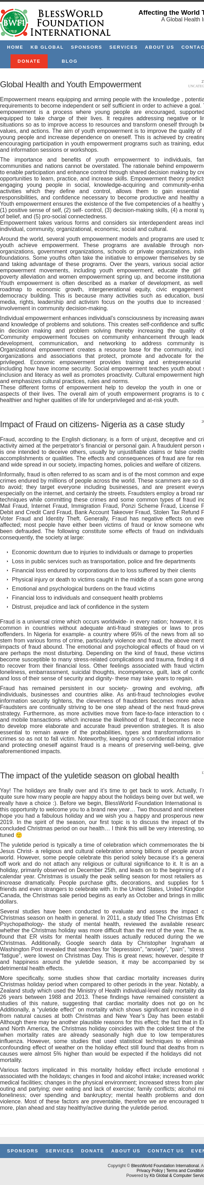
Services (123, 47)
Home (15, 47)
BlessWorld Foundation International (165, 1165)
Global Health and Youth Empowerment (70, 84)
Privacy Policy (150, 1170)
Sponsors (86, 47)
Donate (29, 61)
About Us (159, 47)
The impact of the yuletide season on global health (89, 775)
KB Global (47, 47)
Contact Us (166, 1150)
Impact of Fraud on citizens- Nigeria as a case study (92, 424)
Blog (70, 61)
